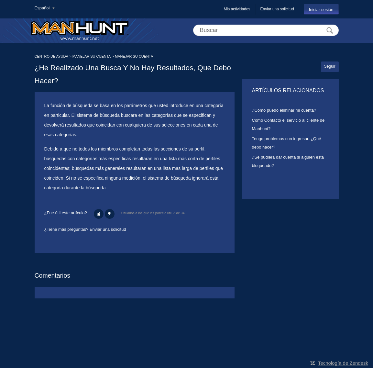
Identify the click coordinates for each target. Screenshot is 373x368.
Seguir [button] (329, 66)
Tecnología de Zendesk (343, 363)
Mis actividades (237, 9)
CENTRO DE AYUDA (51, 56)
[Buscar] (266, 30)
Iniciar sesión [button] (321, 9)
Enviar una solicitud (277, 9)
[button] (99, 214)
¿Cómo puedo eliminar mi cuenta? (284, 110)
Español (43, 8)
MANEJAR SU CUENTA (91, 56)
